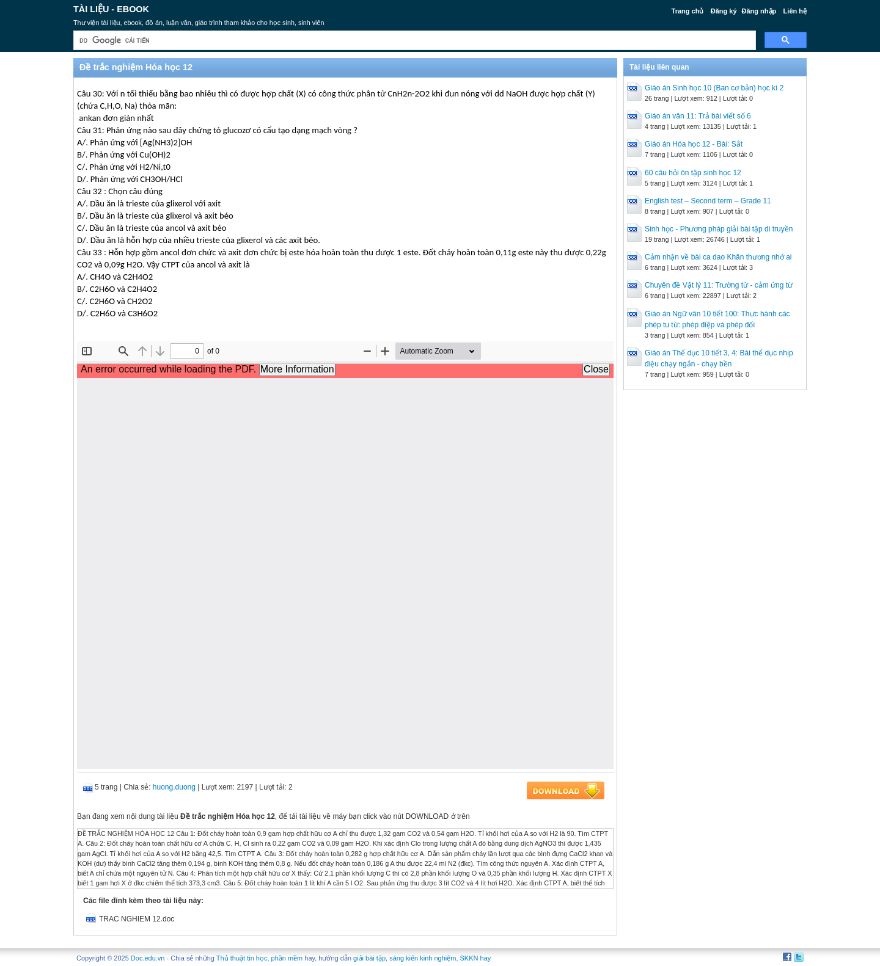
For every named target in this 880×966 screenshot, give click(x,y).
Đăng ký (724, 11)
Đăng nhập (759, 11)
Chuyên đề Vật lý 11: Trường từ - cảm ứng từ (719, 285)
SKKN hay (475, 958)
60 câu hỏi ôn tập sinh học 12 (693, 173)
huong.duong (174, 787)
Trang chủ (688, 11)
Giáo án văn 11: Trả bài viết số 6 (698, 116)
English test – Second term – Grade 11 (708, 201)
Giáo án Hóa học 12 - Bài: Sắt (694, 144)
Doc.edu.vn (148, 958)
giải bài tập (369, 958)
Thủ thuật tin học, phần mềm (259, 958)
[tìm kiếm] (413, 40)
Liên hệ (795, 11)
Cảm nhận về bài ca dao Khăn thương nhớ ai (718, 257)
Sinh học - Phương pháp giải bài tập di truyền (719, 229)
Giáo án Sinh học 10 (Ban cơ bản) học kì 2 (714, 88)
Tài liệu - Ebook (111, 9)
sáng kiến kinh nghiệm (422, 958)
